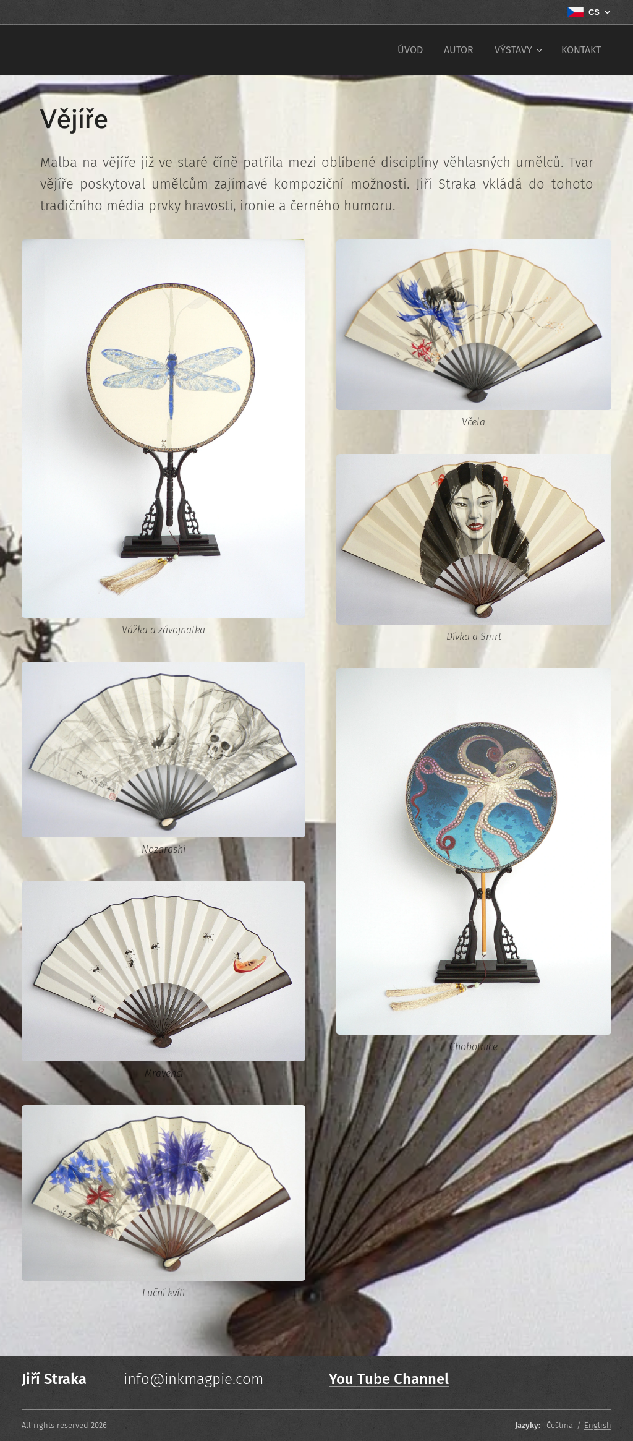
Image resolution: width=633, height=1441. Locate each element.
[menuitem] (410, 50)
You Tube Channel (389, 1379)
